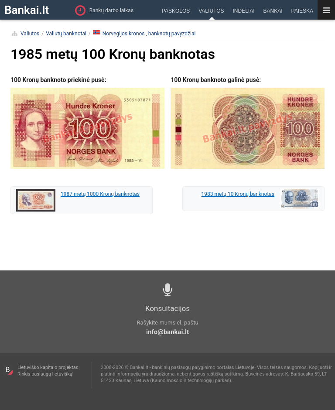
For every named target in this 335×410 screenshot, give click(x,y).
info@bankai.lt (167, 332)
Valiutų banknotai (66, 34)
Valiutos (30, 34)
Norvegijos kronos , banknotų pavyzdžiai (144, 33)
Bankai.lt (26, 10)
